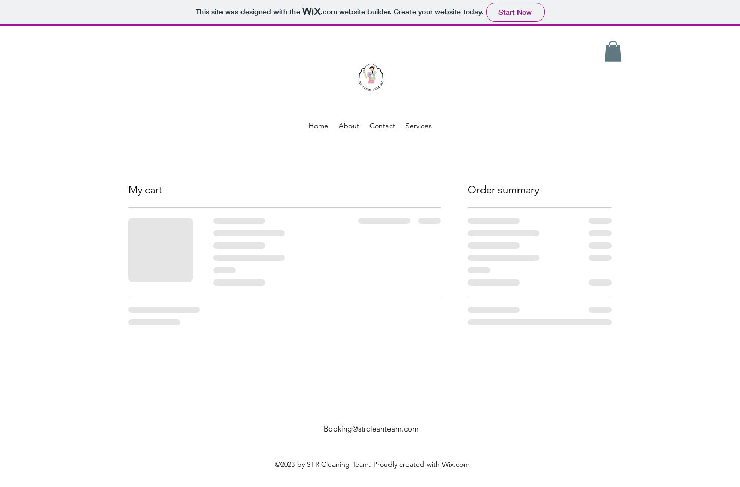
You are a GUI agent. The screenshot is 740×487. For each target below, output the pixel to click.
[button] (613, 51)
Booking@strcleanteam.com (371, 429)
